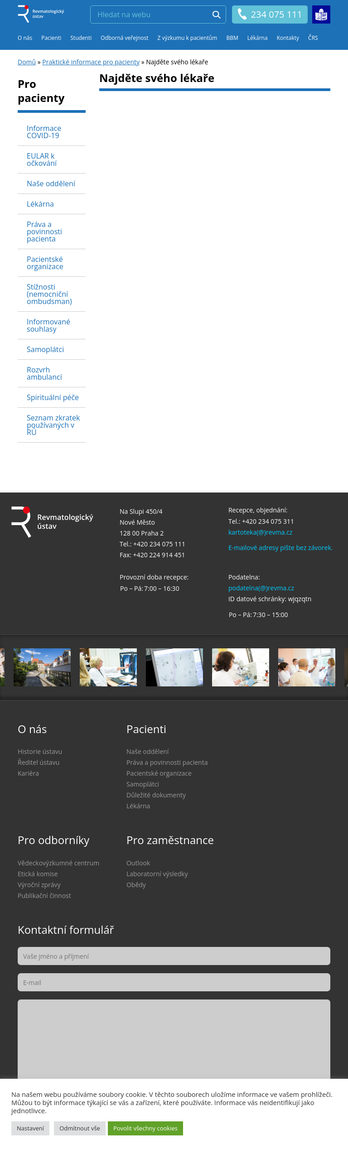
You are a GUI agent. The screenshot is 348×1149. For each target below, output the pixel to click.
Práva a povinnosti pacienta (44, 231)
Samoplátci (45, 349)
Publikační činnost (44, 895)
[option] (174, 667)
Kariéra (28, 773)
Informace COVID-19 (44, 131)
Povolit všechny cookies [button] (145, 1128)
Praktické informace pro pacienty (91, 62)
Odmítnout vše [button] (79, 1128)
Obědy (136, 884)
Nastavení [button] (30, 1128)
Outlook (138, 863)
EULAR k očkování (42, 159)
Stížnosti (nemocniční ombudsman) (49, 294)
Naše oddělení (51, 183)
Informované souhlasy (48, 325)
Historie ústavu (40, 751)
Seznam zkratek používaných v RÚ (53, 425)
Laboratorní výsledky (157, 873)
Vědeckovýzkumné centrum (58, 863)
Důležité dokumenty (156, 795)
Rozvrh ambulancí (44, 373)
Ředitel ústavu (38, 762)
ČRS (313, 38)
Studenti (81, 38)
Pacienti (51, 38)
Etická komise (38, 873)
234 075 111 (269, 14)
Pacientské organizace (45, 262)
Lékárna (257, 38)
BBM (232, 38)
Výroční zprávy (39, 884)
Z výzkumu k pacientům (188, 38)
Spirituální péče (53, 397)
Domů (27, 62)
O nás (25, 38)
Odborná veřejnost (124, 38)
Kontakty (288, 38)
